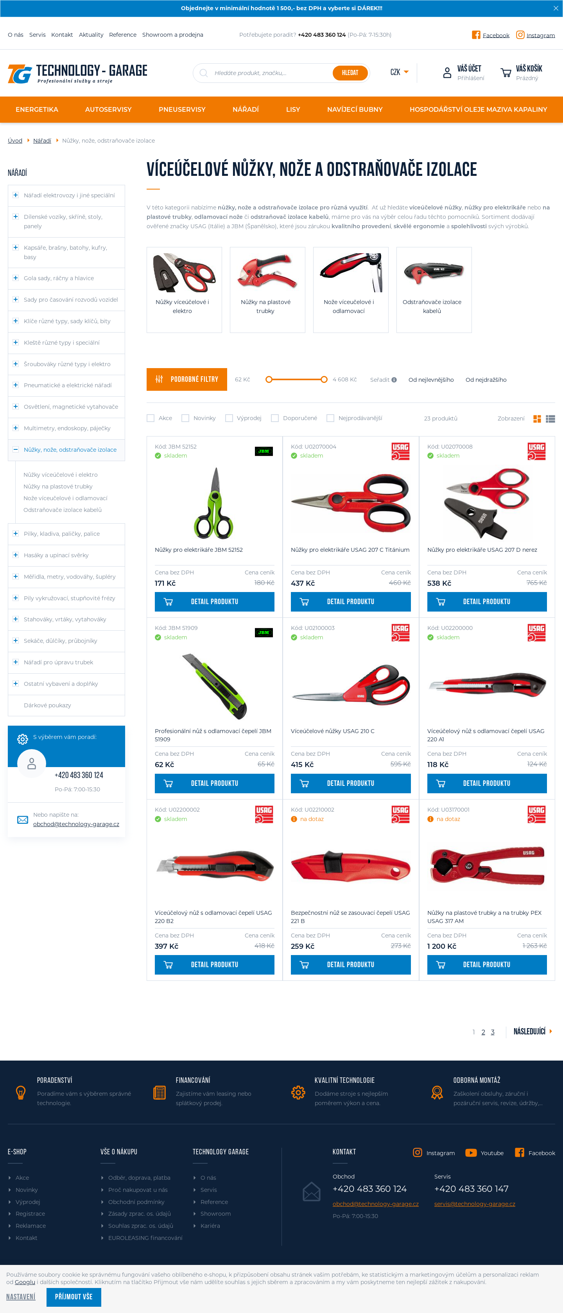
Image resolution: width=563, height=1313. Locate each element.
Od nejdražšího (486, 379)
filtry (187, 379)
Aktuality (91, 34)
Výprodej (243, 418)
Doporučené (294, 418)
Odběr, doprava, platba (139, 1177)
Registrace (30, 1213)
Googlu (25, 1282)
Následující (530, 1032)
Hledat (350, 73)
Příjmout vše (74, 1297)
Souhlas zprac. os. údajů (140, 1225)
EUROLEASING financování (145, 1237)
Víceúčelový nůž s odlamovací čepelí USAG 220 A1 (486, 735)
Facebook (496, 35)
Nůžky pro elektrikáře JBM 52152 (199, 549)
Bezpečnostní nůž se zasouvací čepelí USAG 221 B (350, 917)
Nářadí (42, 140)
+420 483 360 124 (79, 775)
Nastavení (21, 1297)
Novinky (198, 418)
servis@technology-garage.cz (474, 1204)
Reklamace (31, 1225)
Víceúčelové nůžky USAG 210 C (333, 731)
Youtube (492, 1153)
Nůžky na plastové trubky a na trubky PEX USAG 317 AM (484, 917)
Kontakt (62, 34)
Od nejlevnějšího (431, 379)
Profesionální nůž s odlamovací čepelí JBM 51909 (213, 735)
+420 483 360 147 (471, 1189)
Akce (159, 418)
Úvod (15, 140)
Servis (37, 34)
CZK (396, 72)
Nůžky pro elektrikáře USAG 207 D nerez (482, 549)
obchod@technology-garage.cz (76, 824)
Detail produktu (200, 602)
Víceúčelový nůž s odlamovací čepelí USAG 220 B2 (213, 917)
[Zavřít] (556, 8)
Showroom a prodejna (172, 34)
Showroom (216, 1213)
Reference (122, 34)
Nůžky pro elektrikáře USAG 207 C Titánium (350, 549)
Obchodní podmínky (136, 1202)
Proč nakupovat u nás (138, 1189)
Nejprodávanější (354, 418)
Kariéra (210, 1225)
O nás (15, 34)
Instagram (541, 35)
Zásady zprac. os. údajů (139, 1213)
